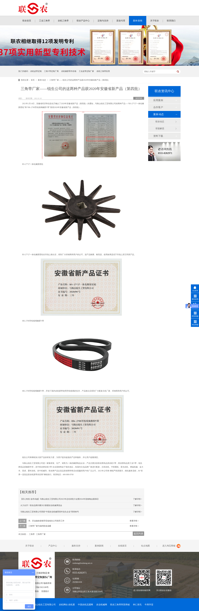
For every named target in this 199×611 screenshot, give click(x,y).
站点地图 (145, 546)
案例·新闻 (137, 20)
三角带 (32, 534)
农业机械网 (101, 604)
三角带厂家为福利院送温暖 (39, 526)
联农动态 (159, 121)
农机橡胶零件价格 (68, 71)
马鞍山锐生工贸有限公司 (44, 604)
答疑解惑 (159, 128)
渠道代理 (120, 20)
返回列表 (138, 98)
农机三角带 (63, 20)
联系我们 (171, 20)
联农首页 (26, 20)
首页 (33, 80)
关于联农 (154, 20)
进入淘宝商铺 (168, 546)
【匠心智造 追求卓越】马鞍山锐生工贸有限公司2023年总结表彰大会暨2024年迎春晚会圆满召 (59, 499)
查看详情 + (134, 521)
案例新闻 (99, 546)
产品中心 (52, 546)
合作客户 (158, 107)
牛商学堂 (149, 604)
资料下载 (158, 136)
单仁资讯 (137, 604)
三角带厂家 (41, 534)
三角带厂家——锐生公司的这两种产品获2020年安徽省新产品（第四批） (79, 80)
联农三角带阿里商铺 (120, 604)
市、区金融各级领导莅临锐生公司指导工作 (46, 521)
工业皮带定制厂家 (86, 71)
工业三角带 (44, 20)
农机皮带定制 (36, 71)
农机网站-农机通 (67, 604)
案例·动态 (42, 80)
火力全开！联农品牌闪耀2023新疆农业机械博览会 (41, 505)
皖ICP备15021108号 (40, 587)
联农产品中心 (83, 20)
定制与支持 (103, 20)
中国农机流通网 (85, 604)
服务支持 (76, 546)
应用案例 (158, 100)
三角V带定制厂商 (51, 71)
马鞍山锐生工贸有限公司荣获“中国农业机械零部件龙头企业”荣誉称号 (49, 512)
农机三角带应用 (103, 71)
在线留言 (122, 546)
